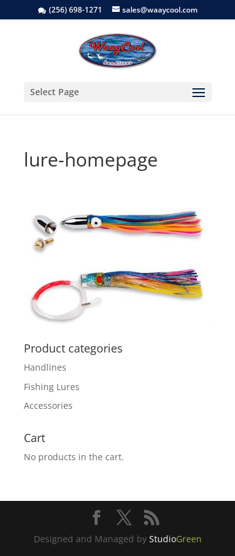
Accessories (48, 405)
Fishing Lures (52, 387)
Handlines (45, 367)
